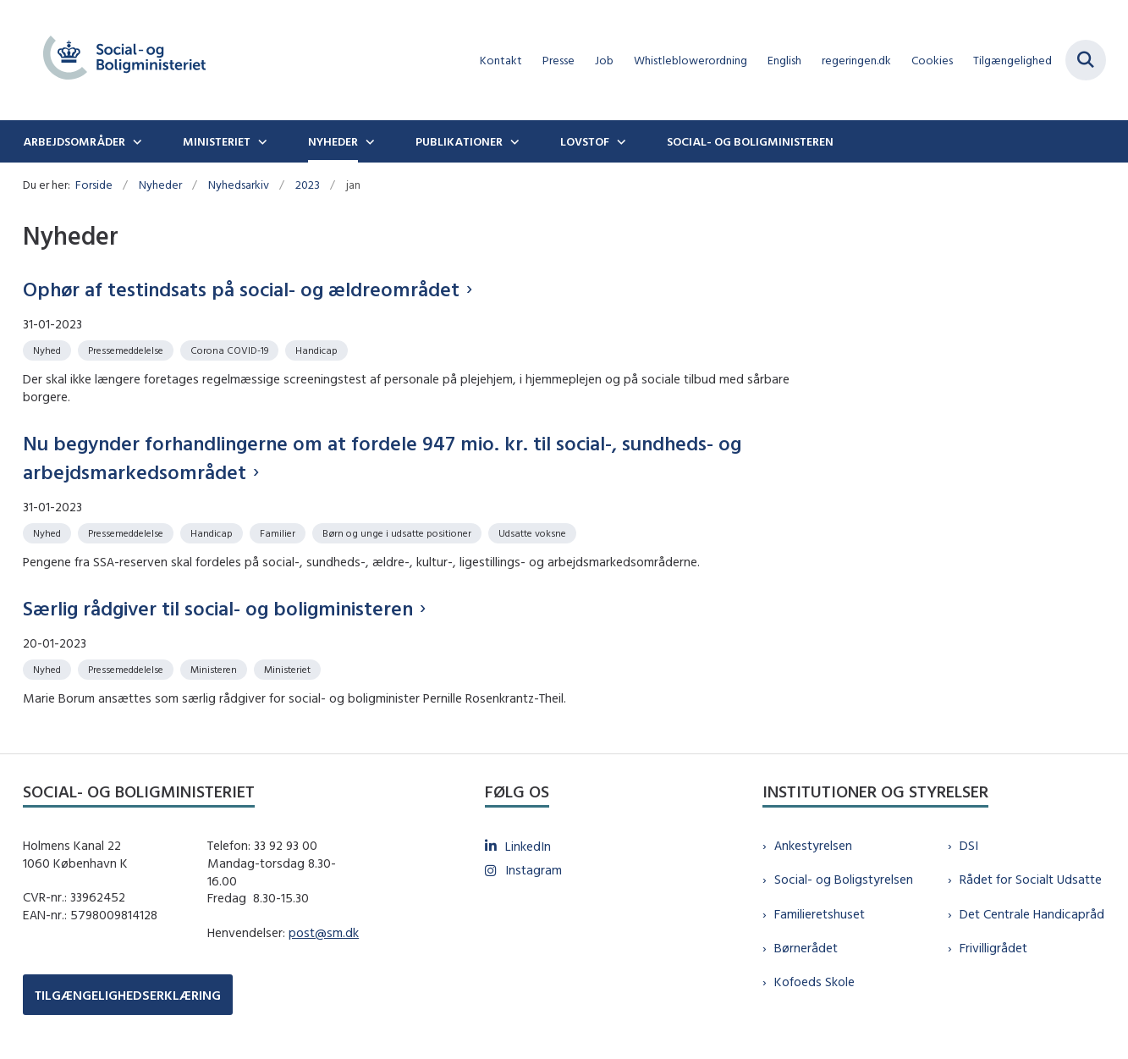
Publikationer (459, 141)
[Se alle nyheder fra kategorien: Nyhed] (48, 349)
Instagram (533, 870)
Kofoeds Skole (814, 982)
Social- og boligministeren (750, 141)
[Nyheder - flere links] (368, 141)
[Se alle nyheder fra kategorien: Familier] (279, 532)
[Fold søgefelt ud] (1085, 60)
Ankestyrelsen (813, 845)
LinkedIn (528, 846)
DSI (969, 845)
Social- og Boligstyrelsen (843, 879)
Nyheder (333, 141)
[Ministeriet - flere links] (260, 141)
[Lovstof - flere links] (619, 141)
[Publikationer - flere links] (513, 141)
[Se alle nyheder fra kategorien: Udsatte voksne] (534, 532)
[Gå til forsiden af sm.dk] (124, 60)
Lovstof (584, 141)
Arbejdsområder (74, 141)
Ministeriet (216, 141)
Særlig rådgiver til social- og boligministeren (218, 608)
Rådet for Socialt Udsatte (1031, 879)
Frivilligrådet (993, 948)
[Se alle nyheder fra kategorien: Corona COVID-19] (231, 349)
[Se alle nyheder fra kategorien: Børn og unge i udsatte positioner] (398, 532)
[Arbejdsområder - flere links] (135, 141)
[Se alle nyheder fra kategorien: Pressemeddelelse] (127, 349)
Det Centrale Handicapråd (1032, 914)
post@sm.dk (324, 932)
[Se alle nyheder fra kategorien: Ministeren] (215, 668)
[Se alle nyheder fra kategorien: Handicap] (318, 349)
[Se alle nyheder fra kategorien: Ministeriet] (289, 668)
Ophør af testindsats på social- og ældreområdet (241, 288)
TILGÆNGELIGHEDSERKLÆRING (128, 995)
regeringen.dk (856, 60)
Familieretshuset (819, 914)
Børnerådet (806, 948)
